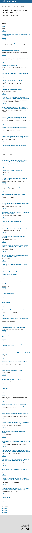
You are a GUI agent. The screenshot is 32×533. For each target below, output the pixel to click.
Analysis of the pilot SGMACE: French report (12, 170)
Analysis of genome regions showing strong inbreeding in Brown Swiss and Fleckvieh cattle (15, 256)
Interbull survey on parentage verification (11, 43)
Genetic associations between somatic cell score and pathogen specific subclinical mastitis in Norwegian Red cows (16, 405)
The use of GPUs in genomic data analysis (11, 221)
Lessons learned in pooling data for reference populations (15, 73)
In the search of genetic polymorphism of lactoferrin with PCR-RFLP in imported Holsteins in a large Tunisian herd (15, 246)
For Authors (4, 510)
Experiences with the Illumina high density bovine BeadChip (15, 58)
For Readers (4, 508)
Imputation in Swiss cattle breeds (9, 65)
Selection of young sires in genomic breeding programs (14, 264)
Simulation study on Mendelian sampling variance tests (14, 145)
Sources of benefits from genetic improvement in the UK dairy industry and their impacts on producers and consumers (16, 451)
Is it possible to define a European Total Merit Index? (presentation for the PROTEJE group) (14, 195)
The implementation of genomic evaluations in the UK (14, 327)
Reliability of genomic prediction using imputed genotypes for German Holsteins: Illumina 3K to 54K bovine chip (15, 137)
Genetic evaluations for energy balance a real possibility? (15, 469)
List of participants (6, 497)
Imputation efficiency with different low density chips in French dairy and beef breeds (14, 128)
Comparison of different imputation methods (12, 89)
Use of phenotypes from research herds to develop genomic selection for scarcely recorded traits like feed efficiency (15, 460)
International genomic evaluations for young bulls (13, 187)
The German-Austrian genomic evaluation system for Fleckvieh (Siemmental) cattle (14, 292)
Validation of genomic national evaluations (11, 153)
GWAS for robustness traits (8, 395)
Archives (7, 5)
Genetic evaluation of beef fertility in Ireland (12, 370)
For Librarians (4, 512)
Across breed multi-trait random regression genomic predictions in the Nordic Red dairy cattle (14, 118)
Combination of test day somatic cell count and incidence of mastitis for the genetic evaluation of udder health (15, 489)
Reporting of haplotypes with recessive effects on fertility (15, 228)
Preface (3, 26)
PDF (5, 30)
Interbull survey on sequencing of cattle (11, 50)
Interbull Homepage (7, 518)
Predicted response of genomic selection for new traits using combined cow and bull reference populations (15, 423)
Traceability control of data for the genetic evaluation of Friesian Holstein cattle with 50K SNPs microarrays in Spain (15, 98)
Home (3, 5)
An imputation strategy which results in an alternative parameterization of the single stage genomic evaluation (15, 108)
